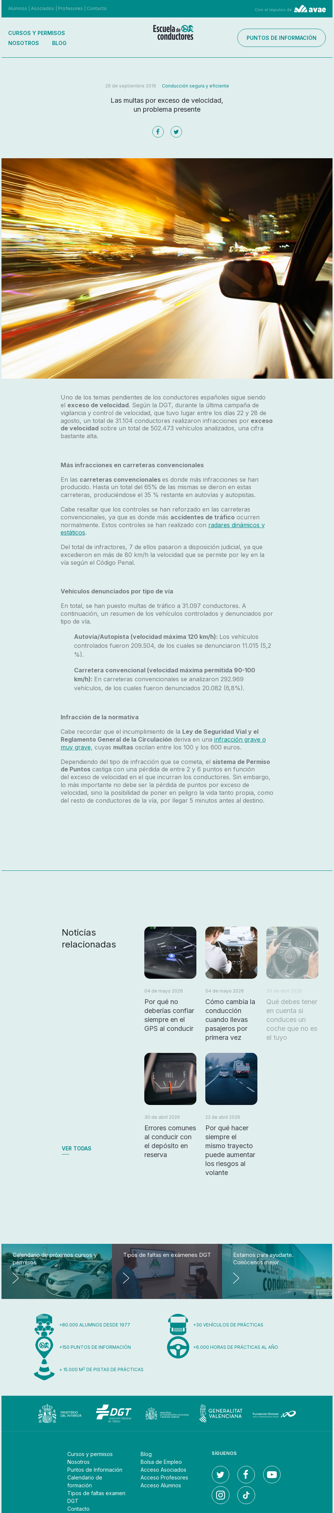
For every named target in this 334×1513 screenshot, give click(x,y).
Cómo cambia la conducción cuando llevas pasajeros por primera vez (230, 1019)
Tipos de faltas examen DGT (96, 1497)
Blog (59, 43)
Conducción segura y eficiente (195, 86)
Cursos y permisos (36, 33)
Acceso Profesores (164, 1477)
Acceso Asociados (163, 1469)
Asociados (42, 8)
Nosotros (23, 43)
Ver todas (76, 1148)
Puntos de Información (94, 1469)
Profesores (70, 8)
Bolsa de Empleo (161, 1462)
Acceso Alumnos (161, 1485)
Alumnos (17, 8)
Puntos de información (282, 38)
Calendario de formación (84, 1481)
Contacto (97, 8)
